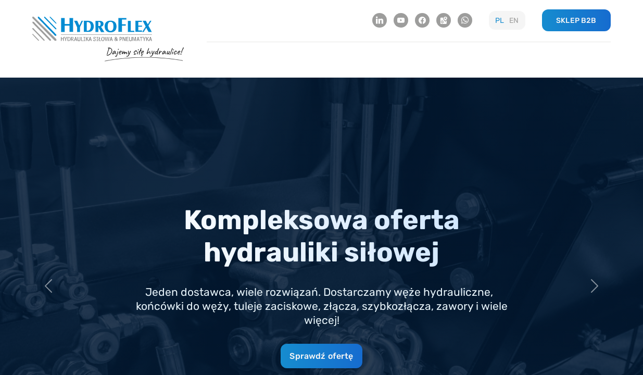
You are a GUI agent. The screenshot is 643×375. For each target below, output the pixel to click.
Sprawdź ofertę (321, 356)
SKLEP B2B (576, 20)
